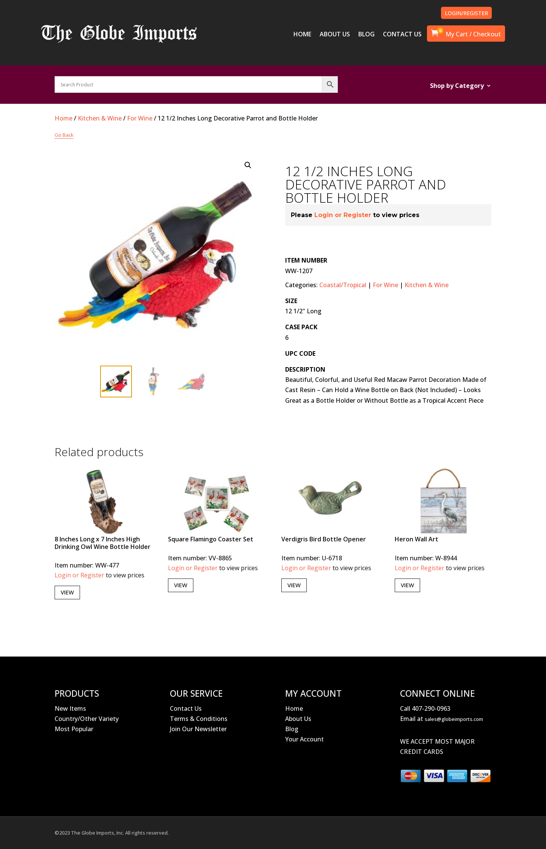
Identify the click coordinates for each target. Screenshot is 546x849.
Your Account (304, 739)
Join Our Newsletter (198, 729)
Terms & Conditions (199, 719)
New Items (70, 708)
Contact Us (186, 708)
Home (63, 118)
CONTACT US (402, 34)
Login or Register (342, 215)
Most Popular (74, 729)
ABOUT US (335, 34)
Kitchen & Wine (100, 118)
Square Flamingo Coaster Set (210, 539)
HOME (302, 34)
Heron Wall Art (416, 539)
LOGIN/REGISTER (466, 13)
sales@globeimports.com (454, 719)
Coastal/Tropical (342, 285)
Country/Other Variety (87, 719)
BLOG (366, 34)
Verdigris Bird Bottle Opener (323, 539)
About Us (298, 719)
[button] (248, 165)
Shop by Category (457, 86)
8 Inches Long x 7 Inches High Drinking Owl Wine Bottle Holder (103, 542)
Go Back (64, 134)
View (67, 592)
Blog (291, 729)
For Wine (139, 118)
